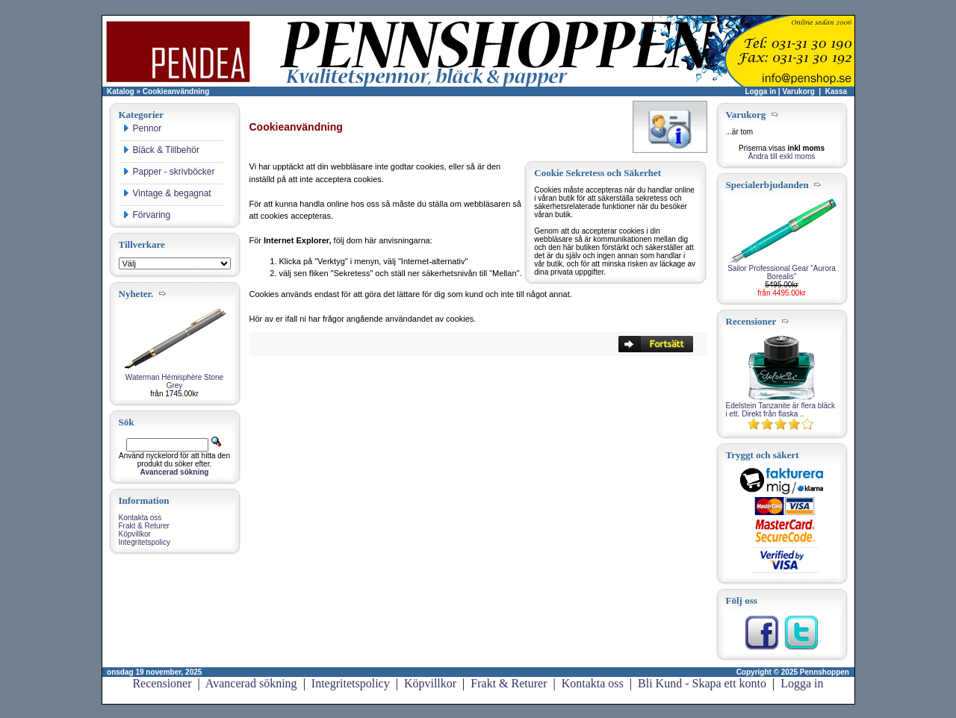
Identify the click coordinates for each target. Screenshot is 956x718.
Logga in (760, 91)
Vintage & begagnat (166, 193)
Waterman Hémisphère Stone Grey (174, 381)
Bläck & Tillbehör (160, 150)
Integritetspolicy (144, 542)
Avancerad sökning (251, 683)
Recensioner (161, 683)
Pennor (142, 128)
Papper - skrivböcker (168, 171)
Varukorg (798, 91)
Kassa (836, 91)
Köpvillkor (135, 534)
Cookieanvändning (176, 91)
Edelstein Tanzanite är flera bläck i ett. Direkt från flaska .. (781, 410)
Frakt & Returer (144, 526)
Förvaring (146, 215)
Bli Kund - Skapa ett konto (702, 683)
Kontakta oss (140, 517)
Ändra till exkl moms (781, 156)
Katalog (120, 91)
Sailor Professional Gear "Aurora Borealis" (781, 272)
